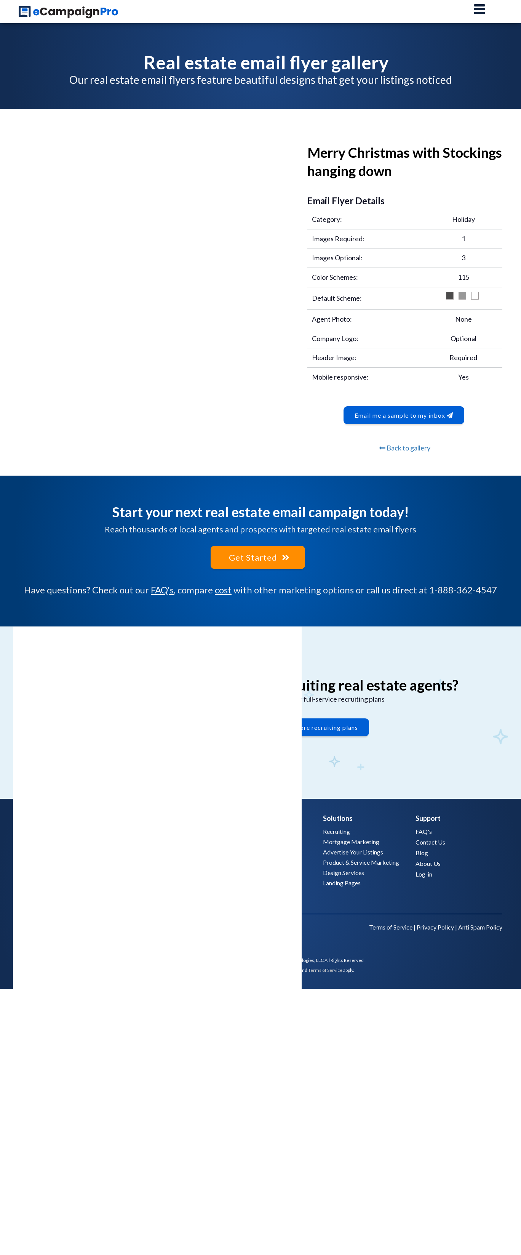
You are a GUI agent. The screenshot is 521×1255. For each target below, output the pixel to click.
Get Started (258, 557)
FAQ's (162, 589)
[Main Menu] (479, 9)
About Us (428, 862)
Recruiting (336, 830)
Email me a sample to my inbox (404, 415)
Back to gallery (404, 448)
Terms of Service (390, 926)
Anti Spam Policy (480, 926)
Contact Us (430, 841)
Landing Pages (342, 881)
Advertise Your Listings (353, 850)
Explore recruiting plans (322, 728)
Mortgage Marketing (351, 840)
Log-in (424, 873)
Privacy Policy (435, 926)
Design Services (343, 871)
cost (223, 589)
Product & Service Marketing (361, 861)
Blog (422, 851)
